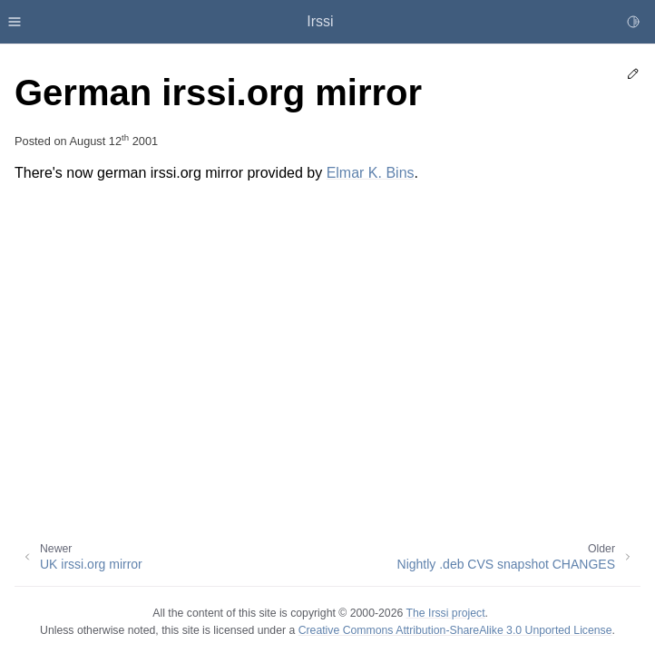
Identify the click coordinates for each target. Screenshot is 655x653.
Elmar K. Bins (371, 172)
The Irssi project (445, 613)
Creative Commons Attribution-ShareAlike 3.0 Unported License (455, 630)
